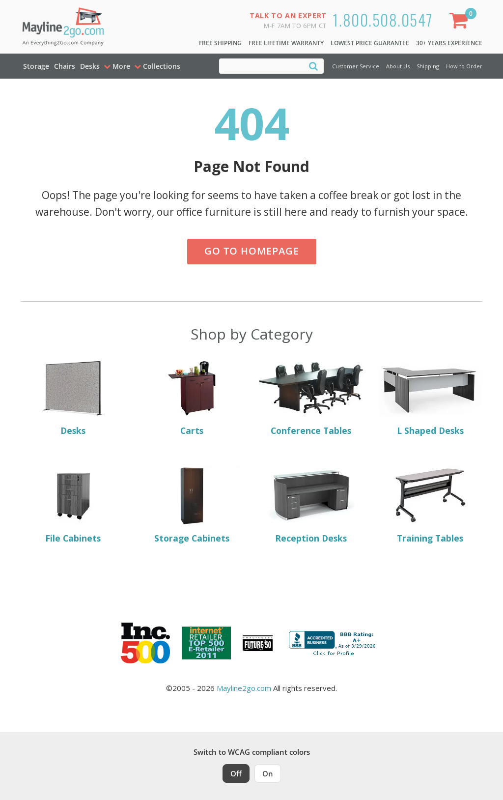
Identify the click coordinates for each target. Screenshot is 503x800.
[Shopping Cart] (460, 22)
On (267, 773)
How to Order (464, 66)
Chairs (64, 66)
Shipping (428, 66)
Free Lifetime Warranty (286, 43)
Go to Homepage (251, 250)
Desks (90, 66)
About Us (398, 66)
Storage (36, 66)
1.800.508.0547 (383, 19)
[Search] (313, 65)
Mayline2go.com (244, 688)
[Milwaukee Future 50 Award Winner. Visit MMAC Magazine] (258, 643)
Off (236, 773)
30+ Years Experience (449, 43)
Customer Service (355, 66)
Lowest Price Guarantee (370, 43)
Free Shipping (220, 43)
